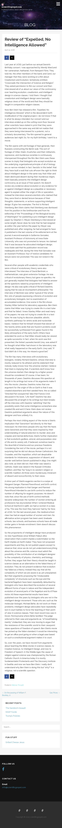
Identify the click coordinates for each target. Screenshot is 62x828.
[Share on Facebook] (7, 58)
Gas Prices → (55, 693)
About (27, 810)
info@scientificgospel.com (14, 787)
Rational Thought (18, 685)
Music (35, 810)
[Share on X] (12, 58)
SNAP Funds (11, 712)
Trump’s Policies (13, 716)
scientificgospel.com (12, 7)
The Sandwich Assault (16, 708)
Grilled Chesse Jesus (15, 742)
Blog (42, 810)
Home (19, 810)
